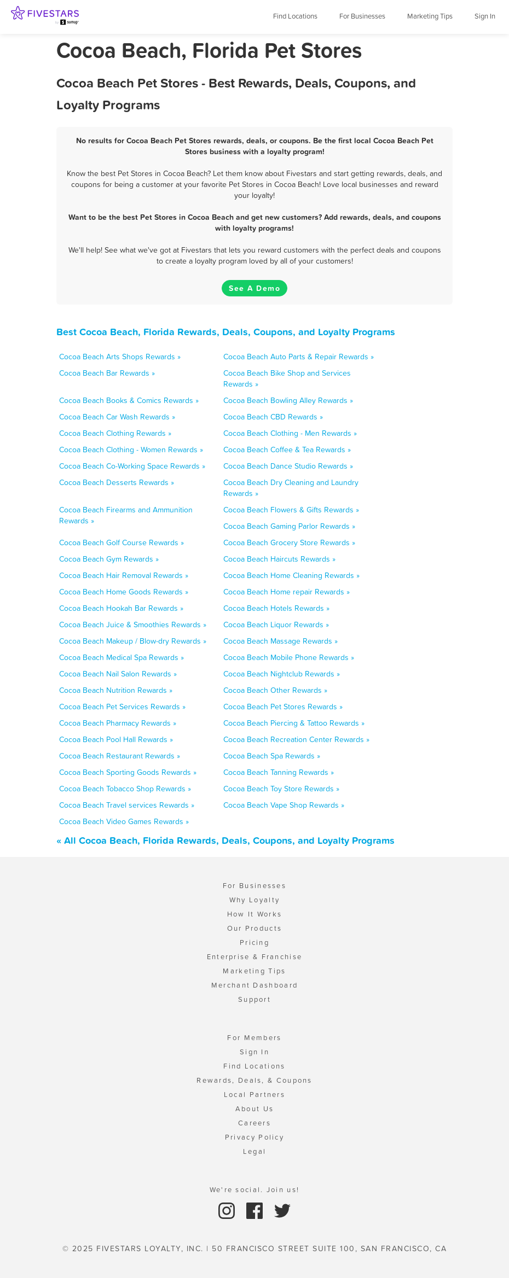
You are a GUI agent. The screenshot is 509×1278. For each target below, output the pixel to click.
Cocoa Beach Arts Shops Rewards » (120, 356)
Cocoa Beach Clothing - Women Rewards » (131, 449)
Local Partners (254, 1094)
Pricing (254, 942)
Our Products (254, 928)
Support (254, 999)
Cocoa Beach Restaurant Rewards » (119, 755)
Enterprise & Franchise (255, 957)
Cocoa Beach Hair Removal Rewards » (123, 575)
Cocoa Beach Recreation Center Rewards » (296, 739)
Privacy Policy (254, 1137)
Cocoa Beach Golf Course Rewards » (121, 542)
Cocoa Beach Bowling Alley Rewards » (288, 400)
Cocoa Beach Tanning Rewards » (278, 772)
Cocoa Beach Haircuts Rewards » (279, 558)
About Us (254, 1109)
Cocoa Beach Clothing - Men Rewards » (290, 433)
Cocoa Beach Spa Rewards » (271, 755)
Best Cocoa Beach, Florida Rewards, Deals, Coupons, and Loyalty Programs (225, 331)
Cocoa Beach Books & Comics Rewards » (129, 400)
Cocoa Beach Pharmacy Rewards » (117, 722)
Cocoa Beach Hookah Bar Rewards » (121, 608)
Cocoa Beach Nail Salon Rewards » (118, 673)
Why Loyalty (254, 900)
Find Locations (295, 16)
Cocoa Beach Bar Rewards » (107, 372)
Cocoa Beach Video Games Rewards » (124, 821)
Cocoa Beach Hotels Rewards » (276, 608)
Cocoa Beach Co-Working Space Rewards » (132, 465)
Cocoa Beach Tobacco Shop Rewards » (125, 788)
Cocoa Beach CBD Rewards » (273, 416)
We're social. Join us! (255, 1189)
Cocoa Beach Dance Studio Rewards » (288, 465)
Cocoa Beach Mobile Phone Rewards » (288, 657)
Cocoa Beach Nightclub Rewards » (281, 673)
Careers (254, 1123)
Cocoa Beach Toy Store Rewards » (281, 788)
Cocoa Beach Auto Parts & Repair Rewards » (298, 356)
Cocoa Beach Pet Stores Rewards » (283, 706)
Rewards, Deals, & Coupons (254, 1080)
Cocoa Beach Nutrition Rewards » (115, 690)
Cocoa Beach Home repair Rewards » (286, 591)
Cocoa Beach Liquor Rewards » (276, 624)
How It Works (254, 914)
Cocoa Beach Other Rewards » (275, 690)
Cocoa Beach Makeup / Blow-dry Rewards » (132, 640)
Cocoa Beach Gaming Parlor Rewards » (289, 526)
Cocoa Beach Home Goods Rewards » (123, 591)
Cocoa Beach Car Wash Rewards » (117, 416)
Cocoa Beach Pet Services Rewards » (122, 706)
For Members (254, 1037)
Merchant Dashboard (254, 985)
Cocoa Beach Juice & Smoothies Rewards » (132, 624)
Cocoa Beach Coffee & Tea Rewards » (287, 449)
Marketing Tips (430, 16)
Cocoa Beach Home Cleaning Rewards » (291, 575)
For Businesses (362, 16)
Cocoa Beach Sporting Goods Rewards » (127, 772)
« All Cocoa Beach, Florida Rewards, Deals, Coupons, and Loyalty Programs (225, 840)
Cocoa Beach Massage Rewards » (280, 640)
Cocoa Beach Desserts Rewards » (116, 482)
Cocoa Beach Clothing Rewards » (115, 433)
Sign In (485, 16)
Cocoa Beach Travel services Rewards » (126, 805)
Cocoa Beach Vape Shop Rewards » (283, 805)
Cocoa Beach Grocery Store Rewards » (289, 542)
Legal (255, 1151)
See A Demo (254, 288)
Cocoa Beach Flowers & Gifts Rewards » (291, 509)
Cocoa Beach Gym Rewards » (109, 558)
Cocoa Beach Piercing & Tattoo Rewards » (294, 722)
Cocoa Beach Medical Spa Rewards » (121, 657)
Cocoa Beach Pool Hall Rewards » (116, 739)
